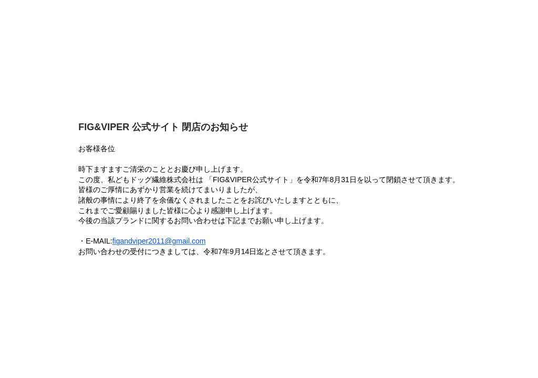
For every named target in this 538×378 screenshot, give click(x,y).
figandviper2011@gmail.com (159, 241)
